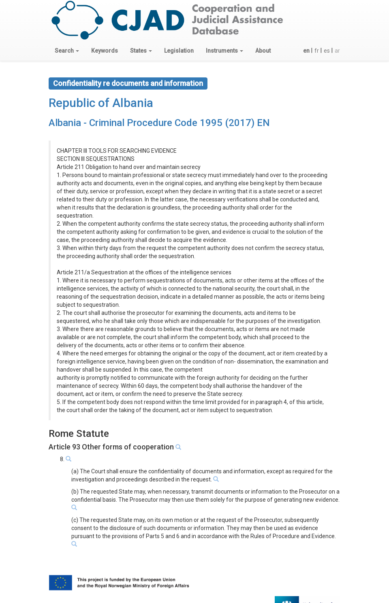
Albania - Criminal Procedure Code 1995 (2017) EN (159, 122)
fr (316, 50)
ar (337, 50)
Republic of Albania (101, 103)
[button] (67, 51)
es (327, 50)
